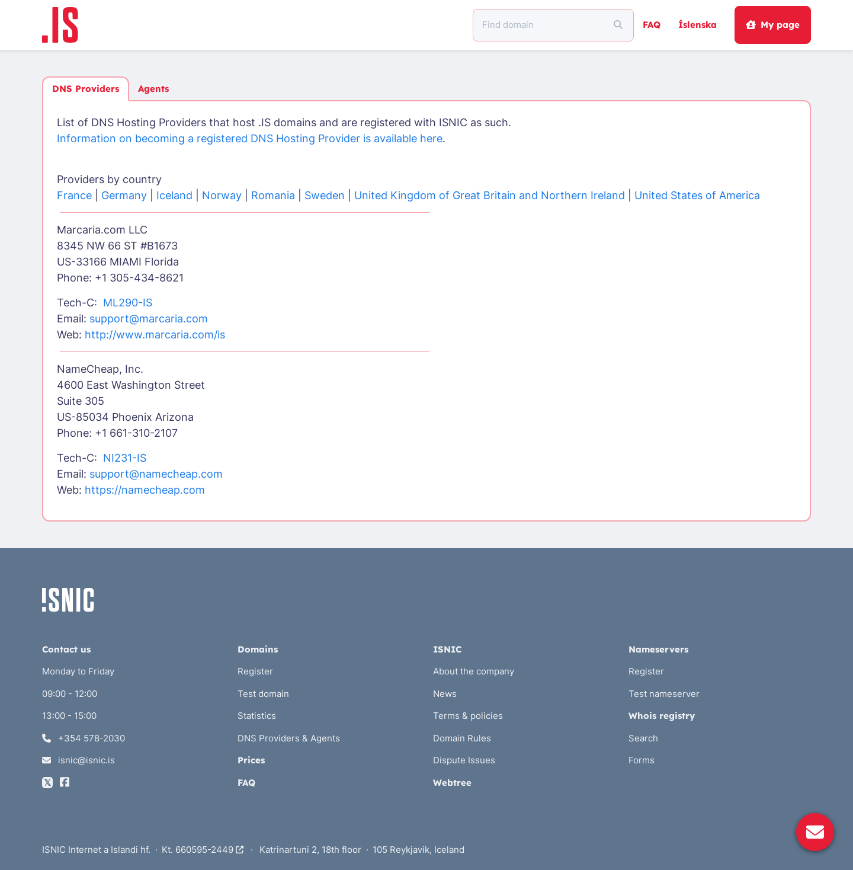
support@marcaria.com (148, 318)
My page (772, 24)
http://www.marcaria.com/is (155, 334)
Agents (153, 88)
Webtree (452, 782)
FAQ (651, 24)
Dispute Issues (464, 760)
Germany (124, 195)
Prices (251, 760)
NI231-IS (124, 458)
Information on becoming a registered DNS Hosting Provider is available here (249, 138)
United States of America (697, 195)
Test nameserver (664, 693)
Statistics (257, 715)
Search (643, 738)
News (445, 693)
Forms (641, 760)
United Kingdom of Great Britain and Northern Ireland (489, 195)
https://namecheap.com (145, 490)
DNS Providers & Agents (289, 738)
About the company (473, 671)
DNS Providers (85, 88)
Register (255, 671)
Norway (222, 195)
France (74, 195)
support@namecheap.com (156, 474)
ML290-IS (127, 302)
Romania (273, 195)
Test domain (263, 693)
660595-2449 (209, 849)
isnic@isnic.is (78, 760)
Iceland (174, 195)
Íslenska (697, 24)
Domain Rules (462, 738)
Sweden (324, 195)
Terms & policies (468, 715)
